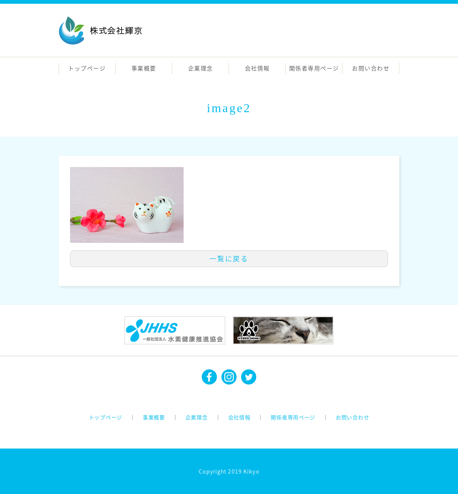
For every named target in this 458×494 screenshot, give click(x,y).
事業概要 (143, 68)
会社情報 (257, 68)
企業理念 (200, 68)
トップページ (87, 68)
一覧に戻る (229, 258)
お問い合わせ (370, 68)
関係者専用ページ (314, 68)
